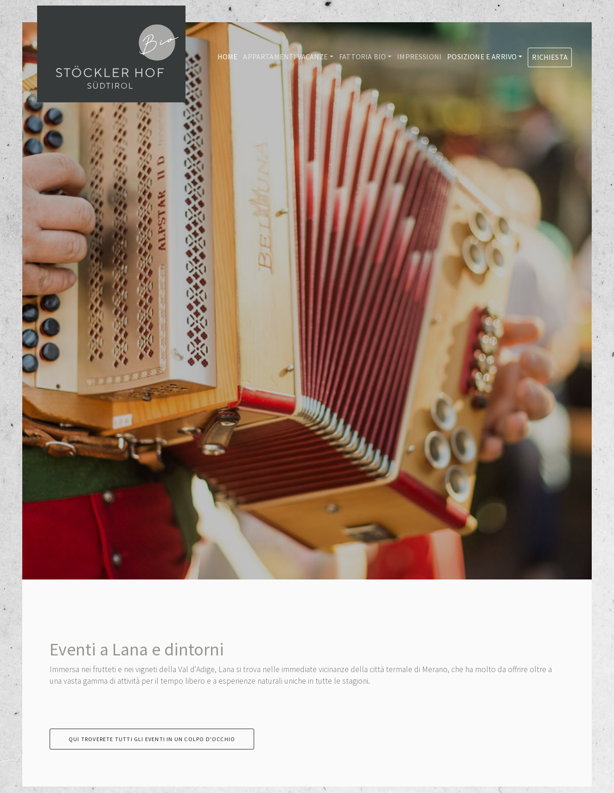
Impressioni (419, 56)
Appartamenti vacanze (285, 56)
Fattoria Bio (362, 56)
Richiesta (550, 57)
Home (227, 56)
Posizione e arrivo (482, 56)
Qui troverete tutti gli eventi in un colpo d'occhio (152, 739)
